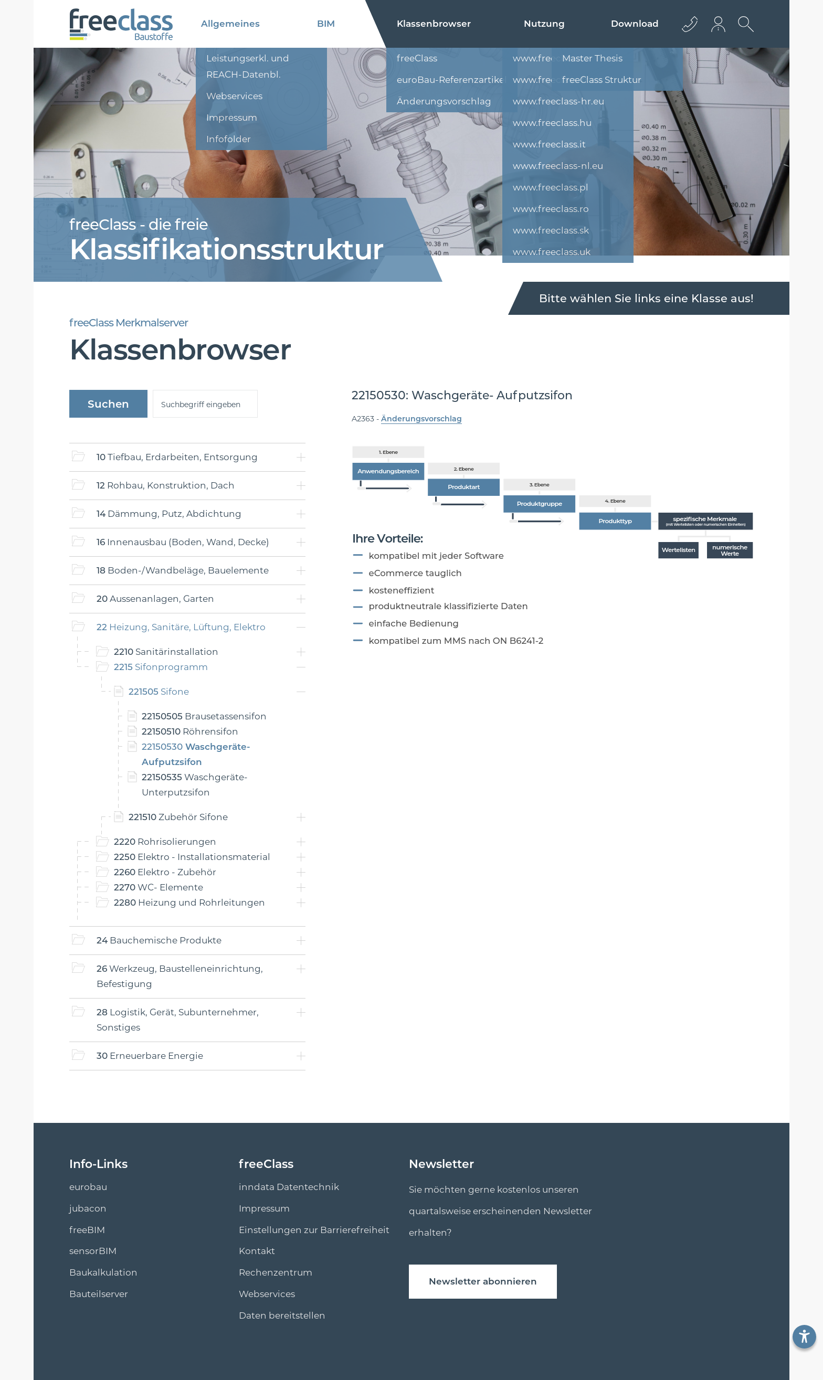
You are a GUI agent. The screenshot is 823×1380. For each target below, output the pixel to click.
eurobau (88, 1187)
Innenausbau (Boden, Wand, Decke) (183, 542)
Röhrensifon (190, 731)
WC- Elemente (158, 887)
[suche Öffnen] (743, 32)
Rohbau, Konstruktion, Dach (166, 485)
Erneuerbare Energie (150, 1055)
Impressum (264, 1208)
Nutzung (544, 23)
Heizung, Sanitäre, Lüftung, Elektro (181, 627)
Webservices (267, 1294)
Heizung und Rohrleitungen (189, 902)
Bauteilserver (98, 1294)
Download (635, 23)
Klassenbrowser (434, 23)
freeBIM (87, 1230)
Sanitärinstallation (166, 651)
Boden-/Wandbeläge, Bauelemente (183, 570)
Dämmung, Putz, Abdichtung (169, 513)
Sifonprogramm (161, 667)
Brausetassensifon (204, 716)
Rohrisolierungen (165, 841)
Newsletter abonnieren (483, 1281)
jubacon (88, 1208)
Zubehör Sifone (178, 817)
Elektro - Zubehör (165, 872)
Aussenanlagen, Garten (155, 598)
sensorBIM (93, 1251)
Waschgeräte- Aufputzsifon (196, 754)
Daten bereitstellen (282, 1315)
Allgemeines (230, 23)
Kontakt (257, 1251)
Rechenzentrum (275, 1272)
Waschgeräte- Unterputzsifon (195, 785)
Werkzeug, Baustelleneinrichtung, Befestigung (180, 976)
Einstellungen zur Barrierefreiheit (314, 1230)
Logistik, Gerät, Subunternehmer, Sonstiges (178, 1020)
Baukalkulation (103, 1272)
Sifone (159, 691)
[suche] (205, 404)
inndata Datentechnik (289, 1187)
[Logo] (121, 24)
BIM (326, 23)
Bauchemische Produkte (159, 940)
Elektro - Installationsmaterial (192, 857)
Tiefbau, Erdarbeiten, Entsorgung (177, 457)
